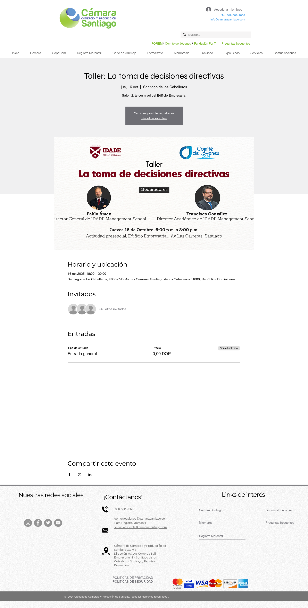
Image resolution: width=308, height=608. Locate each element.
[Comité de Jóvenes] (178, 43)
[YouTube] (58, 523)
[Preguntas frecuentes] (235, 43)
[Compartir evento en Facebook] (70, 474)
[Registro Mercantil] (213, 536)
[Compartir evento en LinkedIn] (90, 474)
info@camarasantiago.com (227, 19)
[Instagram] (28, 523)
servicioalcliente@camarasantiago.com (140, 527)
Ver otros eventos (154, 118)
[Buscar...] (215, 35)
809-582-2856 (123, 509)
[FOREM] (157, 43)
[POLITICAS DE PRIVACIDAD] (133, 578)
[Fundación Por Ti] (205, 43)
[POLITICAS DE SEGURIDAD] (133, 581)
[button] (256, 53)
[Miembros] (213, 523)
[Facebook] (38, 523)
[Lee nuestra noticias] (282, 510)
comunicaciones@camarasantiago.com (140, 518)
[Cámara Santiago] (215, 510)
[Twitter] (48, 523)
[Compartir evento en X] (80, 474)
